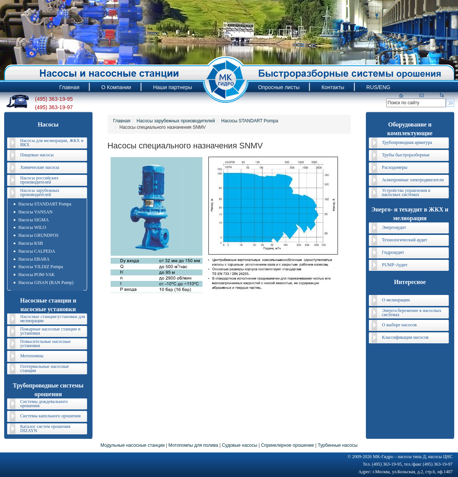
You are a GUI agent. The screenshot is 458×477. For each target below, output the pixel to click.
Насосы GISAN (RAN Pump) (46, 282)
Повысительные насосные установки (45, 343)
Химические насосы (39, 167)
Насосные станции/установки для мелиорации (52, 318)
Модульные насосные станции (132, 445)
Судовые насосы (240, 445)
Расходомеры (394, 167)
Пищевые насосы (37, 154)
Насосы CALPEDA (37, 251)
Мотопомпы (32, 355)
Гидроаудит (393, 252)
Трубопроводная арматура (407, 142)
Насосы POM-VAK (37, 274)
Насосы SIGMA (34, 219)
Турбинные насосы (337, 445)
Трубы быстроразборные (406, 154)
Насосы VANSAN (35, 212)
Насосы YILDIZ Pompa (41, 266)
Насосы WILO (32, 227)
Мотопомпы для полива (193, 445)
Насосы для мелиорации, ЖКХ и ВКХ (51, 142)
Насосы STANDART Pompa (45, 204)
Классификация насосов (405, 337)
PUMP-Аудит (395, 264)
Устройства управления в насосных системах (406, 192)
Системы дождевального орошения (44, 403)
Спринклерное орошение (287, 445)
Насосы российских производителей (39, 180)
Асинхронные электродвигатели (413, 179)
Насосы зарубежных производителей (40, 192)
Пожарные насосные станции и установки (50, 331)
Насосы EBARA (34, 259)
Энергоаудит (394, 227)
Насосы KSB (31, 243)
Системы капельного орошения (50, 415)
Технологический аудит (404, 239)
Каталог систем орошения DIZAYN (45, 428)
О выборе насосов (399, 324)
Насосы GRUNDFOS (39, 235)
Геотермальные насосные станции (44, 368)
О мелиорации (396, 300)
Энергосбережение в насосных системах (411, 312)
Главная (122, 120)
